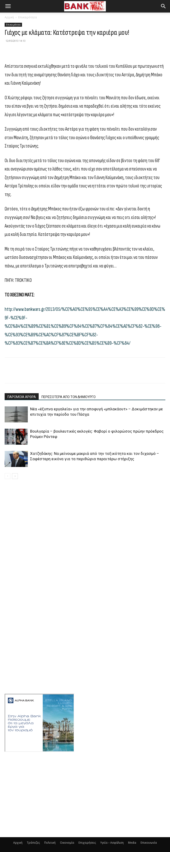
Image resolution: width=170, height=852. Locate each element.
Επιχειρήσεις (87, 843)
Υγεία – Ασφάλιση (112, 843)
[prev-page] (7, 476)
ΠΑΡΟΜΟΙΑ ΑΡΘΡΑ (21, 397)
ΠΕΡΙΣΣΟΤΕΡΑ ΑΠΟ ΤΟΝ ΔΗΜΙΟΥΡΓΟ (68, 397)
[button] (7, 6)
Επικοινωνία (149, 843)
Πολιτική (50, 843)
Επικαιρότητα (27, 17)
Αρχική (9, 17)
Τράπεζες (33, 843)
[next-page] (15, 476)
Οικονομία (67, 843)
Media (132, 843)
